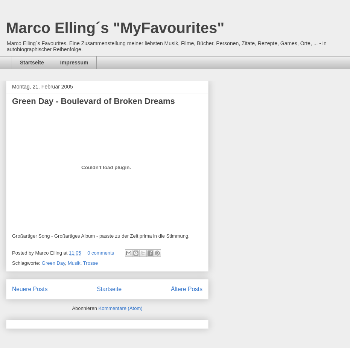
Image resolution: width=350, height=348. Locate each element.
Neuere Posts (29, 289)
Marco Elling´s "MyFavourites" (115, 28)
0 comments (100, 253)
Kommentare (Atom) (121, 308)
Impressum (74, 63)
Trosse (90, 263)
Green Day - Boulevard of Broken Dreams (93, 101)
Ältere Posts (186, 289)
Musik (74, 263)
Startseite (32, 63)
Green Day (53, 263)
